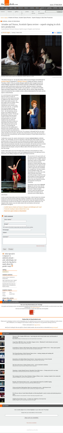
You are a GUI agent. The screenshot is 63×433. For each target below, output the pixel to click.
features (10, 11)
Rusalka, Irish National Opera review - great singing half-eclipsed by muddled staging (32, 381)
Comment (5, 236)
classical (20, 8)
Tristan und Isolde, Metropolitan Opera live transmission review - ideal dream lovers (32, 387)
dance (37, 8)
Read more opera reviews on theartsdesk (15, 211)
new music (6, 8)
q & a (21, 13)
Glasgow (4, 295)
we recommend (41, 12)
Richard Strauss (22, 81)
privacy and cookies (34, 429)
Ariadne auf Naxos (22, 207)
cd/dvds (55, 8)
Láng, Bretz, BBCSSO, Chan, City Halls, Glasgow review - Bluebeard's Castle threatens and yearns (35, 342)
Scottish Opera (5, 81)
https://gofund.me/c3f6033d (35, 307)
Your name (7, 219)
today (2, 8)
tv (45, 8)
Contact (28, 429)
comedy (32, 8)
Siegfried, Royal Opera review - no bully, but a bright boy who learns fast (29, 398)
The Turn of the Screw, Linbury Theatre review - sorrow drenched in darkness (30, 364)
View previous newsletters (31, 422)
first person (33, 12)
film (15, 8)
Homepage (5, 229)
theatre (26, 8)
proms (27, 11)
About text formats (40, 245)
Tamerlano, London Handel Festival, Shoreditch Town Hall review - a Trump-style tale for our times (35, 370)
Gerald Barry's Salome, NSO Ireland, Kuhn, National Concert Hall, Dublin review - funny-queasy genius (36, 347)
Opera (6, 17)
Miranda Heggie (6, 32)
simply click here (37, 324)
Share (54, 32)
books (60, 8)
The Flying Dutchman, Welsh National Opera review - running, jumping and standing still (33, 353)
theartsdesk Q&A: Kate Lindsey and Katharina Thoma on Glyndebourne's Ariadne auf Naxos (9, 285)
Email (6, 224)
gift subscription (54, 327)
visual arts (42, 8)
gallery (16, 11)
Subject (5, 232)
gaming (49, 8)
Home (2, 17)
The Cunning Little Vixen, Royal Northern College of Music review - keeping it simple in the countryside (36, 376)
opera (11, 8)
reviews (3, 11)
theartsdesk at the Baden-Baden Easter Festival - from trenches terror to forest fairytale (32, 359)
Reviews (4, 292)
